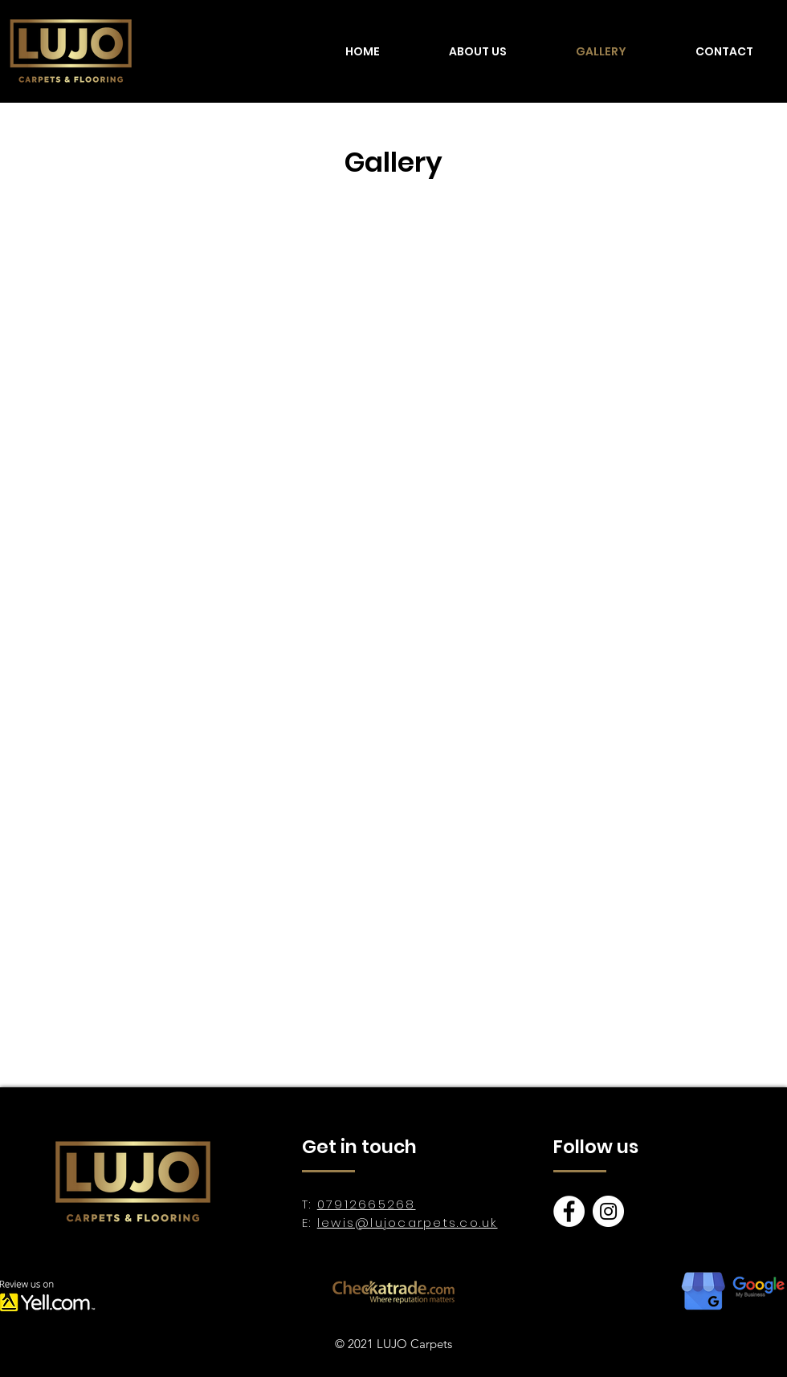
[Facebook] (569, 1211)
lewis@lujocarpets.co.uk (407, 1222)
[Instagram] (608, 1211)
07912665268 (366, 1204)
